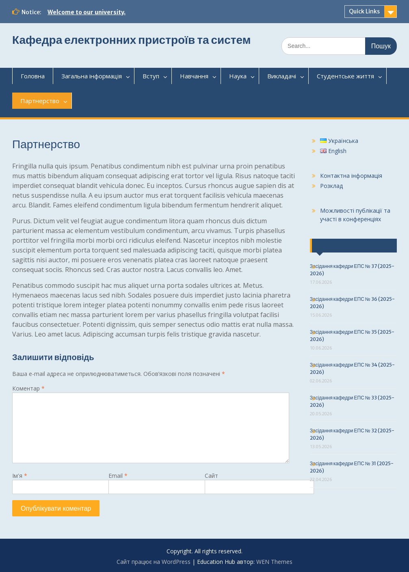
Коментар (28, 388)
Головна (33, 76)
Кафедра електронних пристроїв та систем (131, 39)
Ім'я (19, 475)
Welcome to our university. (87, 12)
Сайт (211, 475)
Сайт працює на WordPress (153, 562)
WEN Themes (274, 562)
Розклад (331, 186)
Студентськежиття (345, 76)
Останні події (337, 246)
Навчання (194, 76)
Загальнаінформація (91, 76)
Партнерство (39, 101)
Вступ (151, 76)
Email (118, 475)
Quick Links (364, 11)
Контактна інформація (351, 175)
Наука (238, 76)
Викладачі (281, 76)
